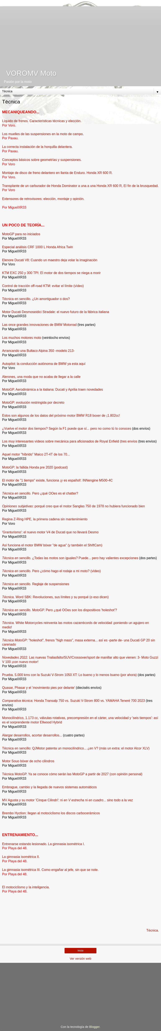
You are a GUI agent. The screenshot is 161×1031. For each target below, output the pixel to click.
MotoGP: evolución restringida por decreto (33, 402)
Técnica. (152, 930)
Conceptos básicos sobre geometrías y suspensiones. (42, 160)
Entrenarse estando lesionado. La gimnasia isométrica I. (43, 844)
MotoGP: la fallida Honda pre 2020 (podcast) (35, 467)
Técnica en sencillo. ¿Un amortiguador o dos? (36, 299)
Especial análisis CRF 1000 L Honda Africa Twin (37, 247)
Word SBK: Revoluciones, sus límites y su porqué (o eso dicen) (55, 597)
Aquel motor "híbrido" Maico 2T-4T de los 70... (36, 454)
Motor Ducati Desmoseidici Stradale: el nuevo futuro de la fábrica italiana (55, 312)
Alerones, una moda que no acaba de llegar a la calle (41, 376)
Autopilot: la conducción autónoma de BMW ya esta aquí (44, 363)
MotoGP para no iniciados (21, 234)
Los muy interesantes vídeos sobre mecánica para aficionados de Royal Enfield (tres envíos (69, 441)
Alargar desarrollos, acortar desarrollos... (32, 735)
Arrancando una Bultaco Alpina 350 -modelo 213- (38, 350)
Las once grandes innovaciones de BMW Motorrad (39, 324)
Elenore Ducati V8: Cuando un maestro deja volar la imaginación (49, 260)
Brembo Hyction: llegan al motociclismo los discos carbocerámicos (51, 813)
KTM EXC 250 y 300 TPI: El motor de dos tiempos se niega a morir (51, 273)
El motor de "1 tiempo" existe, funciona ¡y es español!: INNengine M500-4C (57, 480)
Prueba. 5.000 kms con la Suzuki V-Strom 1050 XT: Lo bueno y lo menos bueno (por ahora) (69, 675)
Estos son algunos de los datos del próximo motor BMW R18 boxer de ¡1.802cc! (61, 415)
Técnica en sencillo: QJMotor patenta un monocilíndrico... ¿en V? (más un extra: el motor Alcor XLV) (76, 748)
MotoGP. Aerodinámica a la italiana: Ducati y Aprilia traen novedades (52, 389)
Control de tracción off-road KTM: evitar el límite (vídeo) (43, 286)
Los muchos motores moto (21, 337)
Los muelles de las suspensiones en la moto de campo (42, 134)
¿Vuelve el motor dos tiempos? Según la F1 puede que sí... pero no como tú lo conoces (66, 428)
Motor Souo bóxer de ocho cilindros (28, 761)
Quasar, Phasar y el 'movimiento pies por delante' (38, 687)
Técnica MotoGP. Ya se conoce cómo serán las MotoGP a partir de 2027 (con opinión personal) (72, 774)
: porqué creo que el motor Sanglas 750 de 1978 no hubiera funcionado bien (73, 506)
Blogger (94, 1026)
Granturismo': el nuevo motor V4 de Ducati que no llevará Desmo (51, 532)
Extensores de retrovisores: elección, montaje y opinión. (43, 199)
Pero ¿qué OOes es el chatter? (40, 493)
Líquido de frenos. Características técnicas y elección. (41, 121)
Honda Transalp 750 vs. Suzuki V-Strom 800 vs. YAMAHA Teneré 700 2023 (73, 700)
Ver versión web (80, 958)
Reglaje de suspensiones (35, 584)
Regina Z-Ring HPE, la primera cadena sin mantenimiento (44, 519)
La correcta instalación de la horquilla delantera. (37, 147)
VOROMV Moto (29, 73)
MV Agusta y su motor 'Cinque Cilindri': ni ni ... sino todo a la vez (67, 800)
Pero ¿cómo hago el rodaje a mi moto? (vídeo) (51, 571)
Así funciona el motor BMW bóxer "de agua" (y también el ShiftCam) (52, 545)
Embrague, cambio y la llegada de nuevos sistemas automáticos (49, 787)
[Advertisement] (80, 35)
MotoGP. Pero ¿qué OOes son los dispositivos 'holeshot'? (59, 610)
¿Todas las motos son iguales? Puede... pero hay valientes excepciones (70, 558)
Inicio (80, 950)
